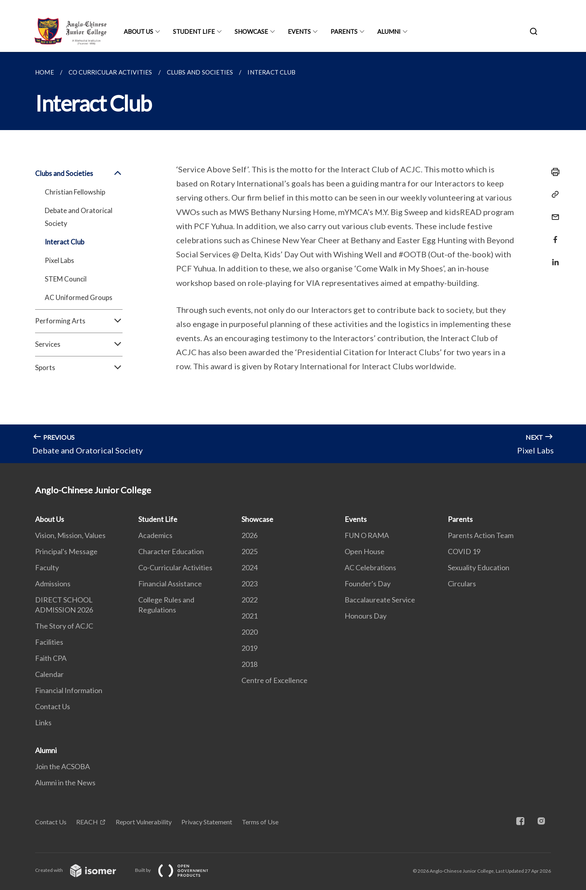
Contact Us (52, 706)
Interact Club (64, 242)
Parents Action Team (480, 535)
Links (43, 722)
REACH (87, 822)
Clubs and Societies (79, 173)
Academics (155, 535)
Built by (178, 870)
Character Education (171, 551)
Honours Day (366, 615)
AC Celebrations (370, 567)
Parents (343, 31)
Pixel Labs (59, 260)
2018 (249, 664)
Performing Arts (79, 321)
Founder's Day (368, 583)
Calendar (49, 674)
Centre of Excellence (274, 680)
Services (79, 344)
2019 (249, 648)
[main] (293, 257)
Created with (82, 870)
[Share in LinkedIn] (553, 257)
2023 (249, 583)
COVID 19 (464, 551)
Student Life (194, 31)
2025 (249, 551)
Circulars (462, 583)
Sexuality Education (478, 567)
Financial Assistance (170, 583)
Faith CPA (50, 658)
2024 (249, 567)
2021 (249, 615)
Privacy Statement (206, 822)
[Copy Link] (553, 194)
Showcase (251, 31)
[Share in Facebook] (553, 234)
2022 (249, 599)
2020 (249, 631)
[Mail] (553, 212)
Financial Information (68, 690)
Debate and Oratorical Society (78, 217)
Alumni (389, 31)
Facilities (49, 641)
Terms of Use (260, 822)
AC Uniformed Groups (78, 297)
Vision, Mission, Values (70, 535)
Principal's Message (66, 551)
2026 (249, 535)
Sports (79, 367)
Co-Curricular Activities (175, 567)
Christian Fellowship (75, 192)
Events (299, 31)
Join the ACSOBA (62, 766)
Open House (364, 551)
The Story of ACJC (64, 625)
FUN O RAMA (367, 535)
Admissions (53, 583)
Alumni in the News (65, 782)
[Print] (553, 172)
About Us (138, 31)
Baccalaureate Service (380, 599)
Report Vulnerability (144, 822)
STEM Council (66, 279)
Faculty (47, 567)
